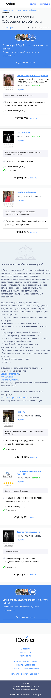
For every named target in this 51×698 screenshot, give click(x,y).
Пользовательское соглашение (25, 689)
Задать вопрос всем (31, 62)
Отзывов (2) (8, 485)
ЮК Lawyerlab (7, 376)
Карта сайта (25, 655)
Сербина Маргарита (10, 374)
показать (33, 118)
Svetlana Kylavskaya (9, 379)
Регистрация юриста (25, 664)
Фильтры (8, 27)
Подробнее (21, 90)
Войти (33, 3)
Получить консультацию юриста (25, 674)
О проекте (25, 648)
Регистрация (43, 3)
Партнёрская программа (25, 661)
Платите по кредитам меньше (25, 668)
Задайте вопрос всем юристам (15, 397)
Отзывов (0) (8, 89)
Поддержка (25, 652)
